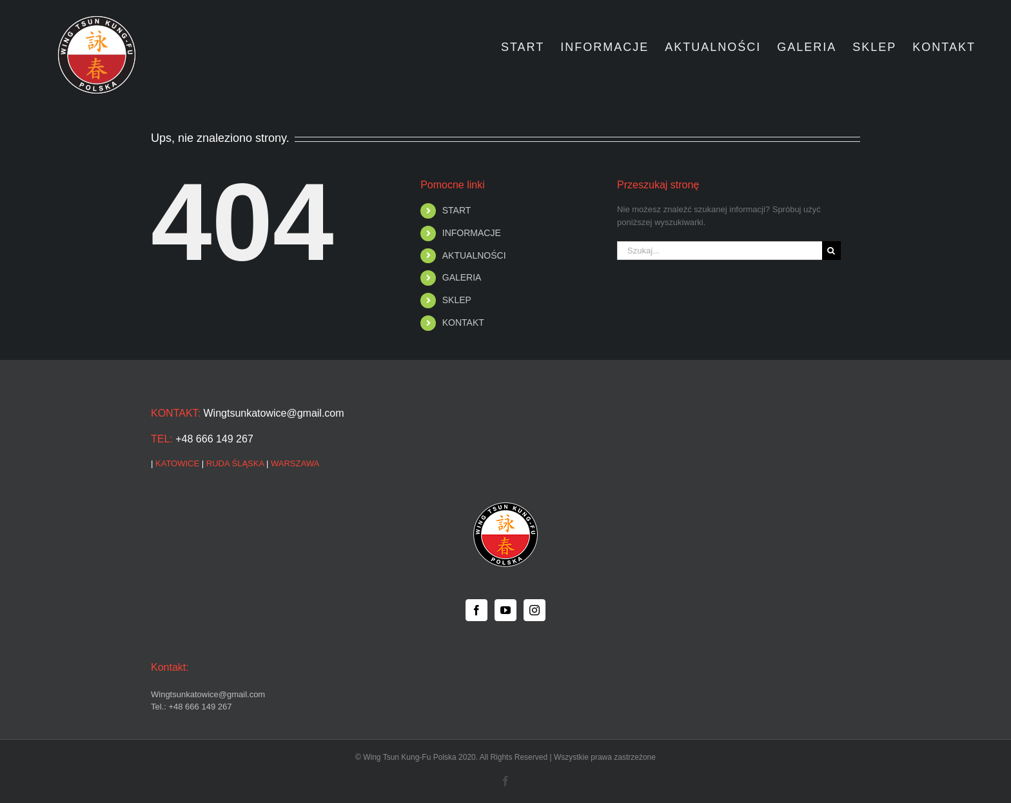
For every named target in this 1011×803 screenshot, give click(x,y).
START (456, 210)
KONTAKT (463, 322)
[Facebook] (476, 610)
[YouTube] (505, 610)
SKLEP (456, 300)
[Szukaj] (831, 250)
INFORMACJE (471, 233)
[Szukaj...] (719, 250)
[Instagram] (534, 610)
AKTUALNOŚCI (474, 255)
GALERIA (462, 277)
